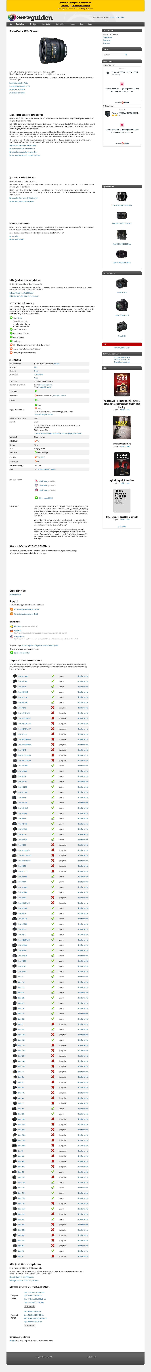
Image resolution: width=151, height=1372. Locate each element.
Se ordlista (57, 364)
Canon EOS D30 (22, 966)
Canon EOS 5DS (22, 866)
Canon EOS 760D (22, 924)
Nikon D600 (21, 1161)
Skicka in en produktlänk (46, 498)
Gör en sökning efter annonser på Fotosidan (26, 609)
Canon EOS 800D (22, 945)
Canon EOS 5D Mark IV (24, 861)
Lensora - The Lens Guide (117, 17)
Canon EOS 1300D (23, 702)
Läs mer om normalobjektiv (17, 89)
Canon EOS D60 (22, 971)
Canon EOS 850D (22, 956)
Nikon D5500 (21, 1140)
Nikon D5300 (21, 1135)
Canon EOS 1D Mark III (24, 718)
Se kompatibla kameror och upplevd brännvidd (22, 145)
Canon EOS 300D (22, 792)
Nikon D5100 (21, 1124)
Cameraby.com (107, 37)
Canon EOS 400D (22, 813)
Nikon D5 (20, 1103)
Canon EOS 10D (22, 687)
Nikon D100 (21, 982)
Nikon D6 (20, 1151)
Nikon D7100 (21, 1193)
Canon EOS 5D (22, 845)
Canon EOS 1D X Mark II (24, 739)
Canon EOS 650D (22, 892)
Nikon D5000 (21, 1119)
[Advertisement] (52, 103)
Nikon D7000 (21, 1182)
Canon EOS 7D (22, 934)
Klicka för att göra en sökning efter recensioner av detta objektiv (40, 645)
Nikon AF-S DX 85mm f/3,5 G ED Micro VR (35, 1318)
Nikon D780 (21, 1214)
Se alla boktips (122, 526)
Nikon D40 (21, 1087)
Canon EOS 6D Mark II (24, 903)
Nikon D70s (21, 1188)
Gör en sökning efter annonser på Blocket (26, 614)
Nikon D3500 (21, 1066)
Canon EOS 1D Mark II (24, 713)
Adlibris (123, 410)
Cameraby (65, 5)
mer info (19, 318)
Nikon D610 (21, 1166)
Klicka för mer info (83, 676)
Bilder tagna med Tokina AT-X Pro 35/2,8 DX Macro (23, 296)
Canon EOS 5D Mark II (24, 850)
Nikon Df (20, 1256)
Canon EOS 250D (22, 787)
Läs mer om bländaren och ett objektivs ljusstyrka (23, 198)
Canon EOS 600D (22, 876)
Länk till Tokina (43, 481)
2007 (35, 367)
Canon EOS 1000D (23, 676)
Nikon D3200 (21, 1050)
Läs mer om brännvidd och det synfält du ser (22, 149)
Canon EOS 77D (22, 929)
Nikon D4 (20, 1082)
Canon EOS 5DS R (23, 871)
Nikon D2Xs (21, 1019)
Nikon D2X (21, 1014)
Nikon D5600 (21, 1145)
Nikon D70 (21, 1172)
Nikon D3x (21, 1077)
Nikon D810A (21, 1240)
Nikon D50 (21, 1109)
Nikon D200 (21, 998)
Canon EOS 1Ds (22, 750)
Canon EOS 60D (22, 882)
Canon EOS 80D (22, 950)
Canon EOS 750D (22, 919)
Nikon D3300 (21, 1056)
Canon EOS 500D (22, 829)
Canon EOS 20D (22, 776)
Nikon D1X (21, 993)
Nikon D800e (21, 1230)
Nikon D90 (21, 1251)
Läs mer (42, 457)
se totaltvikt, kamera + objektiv (46, 469)
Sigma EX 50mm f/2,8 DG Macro (33, 1295)
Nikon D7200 (21, 1198)
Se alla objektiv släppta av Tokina (18, 83)
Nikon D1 (20, 977)
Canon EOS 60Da (22, 887)
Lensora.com (106, 43)
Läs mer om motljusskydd (16, 239)
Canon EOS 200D (22, 771)
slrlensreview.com (19, 636)
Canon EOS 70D (22, 913)
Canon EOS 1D (22, 708)
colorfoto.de (17, 631)
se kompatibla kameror (45, 385)
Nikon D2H (21, 1003)
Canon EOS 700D (22, 908)
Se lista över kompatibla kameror (44, 414)
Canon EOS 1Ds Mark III (24, 760)
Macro (36, 378)
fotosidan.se (17, 627)
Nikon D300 (21, 1029)
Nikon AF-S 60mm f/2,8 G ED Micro (34, 1315)
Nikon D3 (20, 1024)
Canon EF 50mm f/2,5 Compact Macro (34, 1292)
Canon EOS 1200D (23, 697)
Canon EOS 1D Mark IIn (24, 723)
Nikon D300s (21, 1040)
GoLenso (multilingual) (81, 5)
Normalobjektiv (38, 374)
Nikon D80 (21, 1219)
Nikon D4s (21, 1098)
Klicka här (12, 1341)
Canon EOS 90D (22, 961)
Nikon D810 (21, 1235)
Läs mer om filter (14, 236)
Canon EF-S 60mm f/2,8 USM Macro (34, 1302)
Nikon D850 (21, 1246)
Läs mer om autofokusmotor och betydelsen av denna (24, 155)
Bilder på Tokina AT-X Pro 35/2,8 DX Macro (21, 293)
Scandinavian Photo (15, 595)
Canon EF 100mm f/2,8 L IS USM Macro (35, 1299)
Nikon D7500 (21, 1209)
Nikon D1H (21, 987)
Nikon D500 (21, 1114)
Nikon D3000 (21, 1035)
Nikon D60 (21, 1156)
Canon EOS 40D (22, 818)
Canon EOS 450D (22, 824)
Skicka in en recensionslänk (22, 653)
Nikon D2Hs (21, 1008)
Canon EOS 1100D (23, 692)
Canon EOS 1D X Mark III (24, 745)
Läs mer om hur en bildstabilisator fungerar (21, 201)
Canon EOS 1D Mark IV (24, 729)
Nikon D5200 (21, 1130)
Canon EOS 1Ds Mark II (24, 755)
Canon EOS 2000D (23, 766)
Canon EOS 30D (22, 797)
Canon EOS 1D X (22, 734)
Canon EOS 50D (22, 834)
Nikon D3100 (21, 1045)
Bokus (128, 410)
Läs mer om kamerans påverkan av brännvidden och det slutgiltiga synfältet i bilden (57, 433)
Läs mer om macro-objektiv (17, 93)
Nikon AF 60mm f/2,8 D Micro (32, 1311)
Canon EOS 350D (22, 803)
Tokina (36, 371)
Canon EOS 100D (22, 681)
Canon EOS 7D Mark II (24, 940)
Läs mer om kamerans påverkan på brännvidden (23, 152)
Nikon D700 (21, 1177)
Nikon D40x (21, 1093)
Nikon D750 (21, 1203)
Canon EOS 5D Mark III (24, 855)
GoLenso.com (107, 40)
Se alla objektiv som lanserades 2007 (19, 86)
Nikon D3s (21, 1072)
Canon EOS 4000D (23, 808)
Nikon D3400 (21, 1061)
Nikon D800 (21, 1225)
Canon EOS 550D (22, 840)
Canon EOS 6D (22, 898)
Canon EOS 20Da (22, 782)
